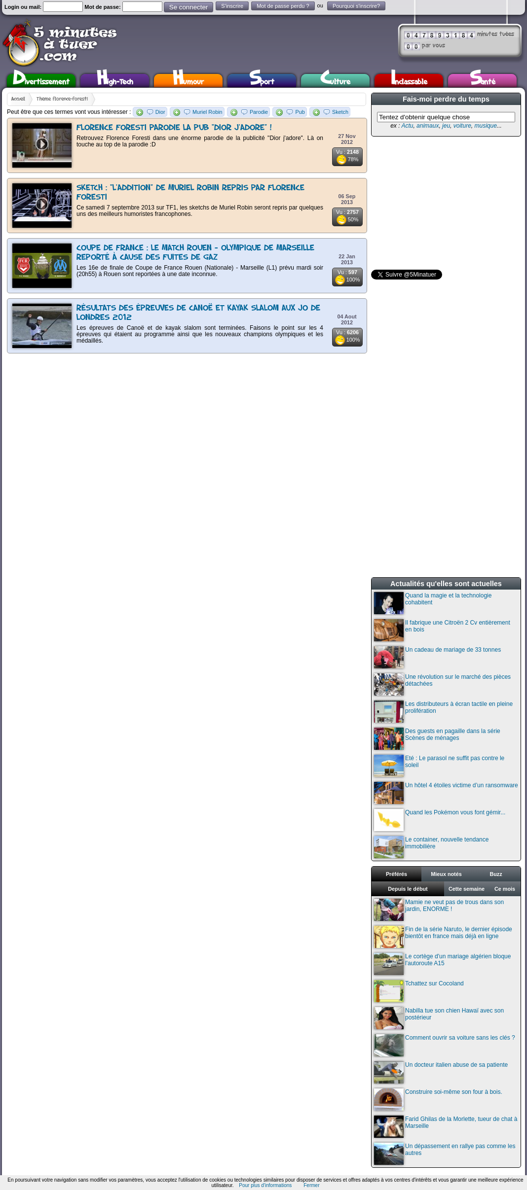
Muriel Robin (207, 112)
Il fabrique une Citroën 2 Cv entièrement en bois (442, 630)
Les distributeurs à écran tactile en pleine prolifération (443, 711)
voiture (462, 125)
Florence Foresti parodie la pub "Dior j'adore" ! (174, 128)
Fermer (311, 1185)
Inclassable (409, 80)
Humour (188, 80)
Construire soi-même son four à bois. (438, 1099)
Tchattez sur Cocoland (419, 991)
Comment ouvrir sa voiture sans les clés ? (444, 1045)
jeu (446, 125)
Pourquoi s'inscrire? (356, 6)
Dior (160, 112)
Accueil (18, 99)
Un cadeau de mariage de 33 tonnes (437, 657)
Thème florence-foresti (62, 99)
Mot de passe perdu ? (283, 6)
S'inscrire (232, 6)
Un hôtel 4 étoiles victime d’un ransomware (446, 793)
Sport (261, 80)
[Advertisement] (439, 203)
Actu (407, 125)
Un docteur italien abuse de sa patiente (441, 1072)
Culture (335, 80)
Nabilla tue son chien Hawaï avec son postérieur (439, 1018)
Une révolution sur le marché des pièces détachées (442, 684)
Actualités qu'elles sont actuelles (446, 584)
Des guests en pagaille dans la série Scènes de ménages (437, 739)
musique (485, 125)
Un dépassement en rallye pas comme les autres (444, 1154)
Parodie (259, 112)
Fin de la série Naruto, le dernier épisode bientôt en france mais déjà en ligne (443, 937)
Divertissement (41, 80)
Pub (299, 112)
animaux (427, 125)
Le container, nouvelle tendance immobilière (431, 847)
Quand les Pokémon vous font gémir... (439, 820)
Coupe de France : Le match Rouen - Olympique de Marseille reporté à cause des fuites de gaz (195, 253)
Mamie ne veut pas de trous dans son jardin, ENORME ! (439, 910)
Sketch (340, 112)
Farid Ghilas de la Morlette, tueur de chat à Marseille (445, 1127)
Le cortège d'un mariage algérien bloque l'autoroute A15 (442, 964)
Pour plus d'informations (265, 1185)
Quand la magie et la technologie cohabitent (432, 603)
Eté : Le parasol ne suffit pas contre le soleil (439, 766)
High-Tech (115, 80)
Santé (482, 80)
